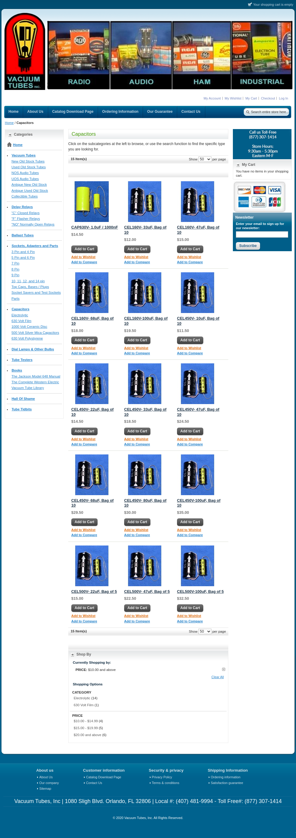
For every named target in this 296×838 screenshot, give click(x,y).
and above (87, 735)
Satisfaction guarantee (227, 783)
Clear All (217, 677)
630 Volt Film (84, 705)
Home (9, 123)
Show (193, 159)
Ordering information (225, 777)
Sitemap (45, 788)
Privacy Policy (162, 777)
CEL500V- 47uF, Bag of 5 (147, 591)
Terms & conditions (165, 783)
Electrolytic (82, 698)
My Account (212, 98)
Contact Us (94, 783)
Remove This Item (223, 669)
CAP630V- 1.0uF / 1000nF (94, 227)
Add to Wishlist (83, 257)
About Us (46, 777)
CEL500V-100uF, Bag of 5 (200, 591)
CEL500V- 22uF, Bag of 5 (94, 591)
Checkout (268, 98)
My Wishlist (233, 98)
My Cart (251, 98)
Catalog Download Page (103, 777)
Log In (283, 98)
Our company (49, 783)
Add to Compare (84, 262)
